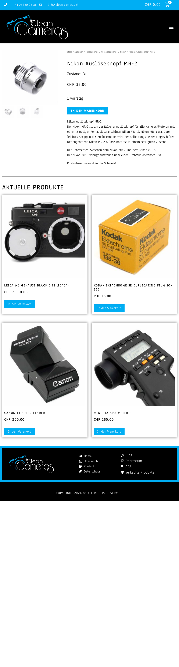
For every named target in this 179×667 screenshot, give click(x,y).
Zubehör (79, 52)
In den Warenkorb (87, 111)
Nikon (123, 52)
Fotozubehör (92, 52)
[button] (171, 26)
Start (69, 52)
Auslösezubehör (109, 52)
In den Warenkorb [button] (20, 304)
